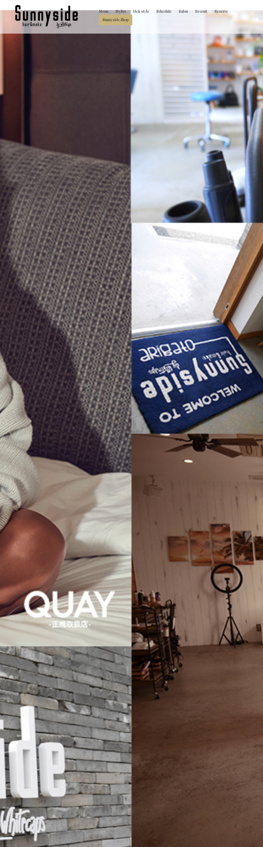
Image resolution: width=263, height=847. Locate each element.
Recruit (201, 11)
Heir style (141, 11)
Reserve (221, 11)
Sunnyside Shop (116, 19)
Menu (103, 11)
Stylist (120, 11)
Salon (183, 11)
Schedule (164, 11)
